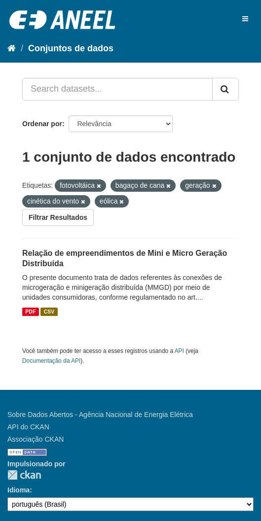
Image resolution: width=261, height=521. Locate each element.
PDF (30, 311)
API (179, 350)
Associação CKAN (35, 439)
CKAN (24, 475)
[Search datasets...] (117, 89)
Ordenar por (42, 124)
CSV (49, 311)
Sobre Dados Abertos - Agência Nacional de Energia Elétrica (100, 414)
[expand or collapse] (245, 19)
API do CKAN (28, 427)
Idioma (18, 490)
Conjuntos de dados (70, 48)
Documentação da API (51, 360)
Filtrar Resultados (58, 217)
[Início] (11, 48)
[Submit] (225, 89)
